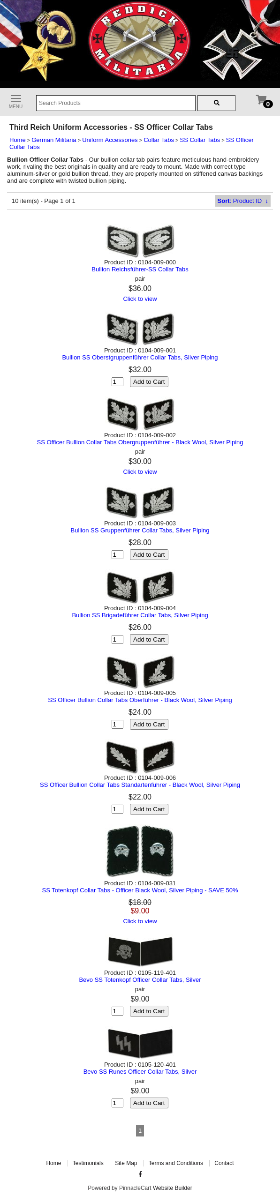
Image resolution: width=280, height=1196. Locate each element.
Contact (224, 1163)
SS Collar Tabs (200, 139)
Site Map (126, 1163)
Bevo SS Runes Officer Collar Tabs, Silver (140, 1071)
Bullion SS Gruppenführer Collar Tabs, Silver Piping (139, 530)
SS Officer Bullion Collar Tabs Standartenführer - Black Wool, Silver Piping (140, 784)
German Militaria (53, 139)
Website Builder (172, 1188)
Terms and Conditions (176, 1163)
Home (17, 139)
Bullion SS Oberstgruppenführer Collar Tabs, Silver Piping (140, 357)
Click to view (140, 298)
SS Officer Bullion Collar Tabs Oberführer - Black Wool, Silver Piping (140, 699)
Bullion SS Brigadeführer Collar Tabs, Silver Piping (140, 615)
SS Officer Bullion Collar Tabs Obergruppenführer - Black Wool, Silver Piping (140, 442)
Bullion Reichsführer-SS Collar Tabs (139, 269)
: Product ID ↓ (243, 200)
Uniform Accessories (109, 139)
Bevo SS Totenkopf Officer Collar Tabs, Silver (140, 979)
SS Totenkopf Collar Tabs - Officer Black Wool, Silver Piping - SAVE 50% (140, 890)
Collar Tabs (159, 139)
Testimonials (88, 1163)
